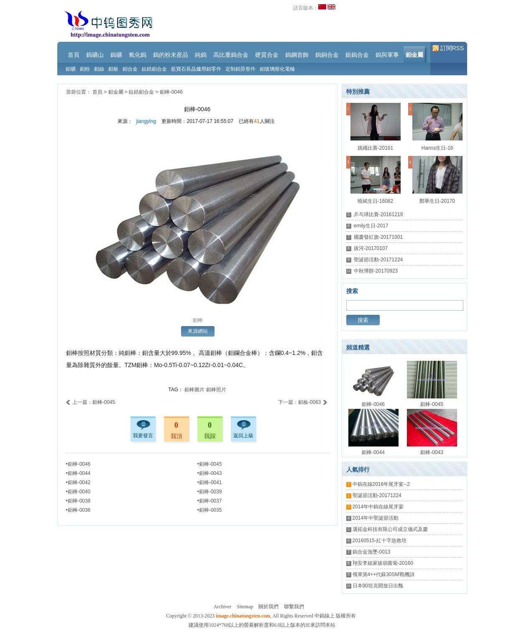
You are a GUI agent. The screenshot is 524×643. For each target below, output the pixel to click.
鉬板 (113, 69)
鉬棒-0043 (431, 452)
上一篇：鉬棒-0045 (90, 402)
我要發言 (143, 436)
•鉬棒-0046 (78, 464)
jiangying (146, 121)
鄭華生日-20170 (437, 201)
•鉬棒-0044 (78, 473)
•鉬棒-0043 (209, 473)
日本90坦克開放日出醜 (378, 586)
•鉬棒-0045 (209, 464)
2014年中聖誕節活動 (376, 518)
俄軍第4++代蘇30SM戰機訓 (383, 574)
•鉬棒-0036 (78, 510)
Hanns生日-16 (437, 148)
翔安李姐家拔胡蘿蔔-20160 (383, 563)
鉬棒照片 (216, 390)
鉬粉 (85, 69)
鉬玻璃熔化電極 (277, 69)
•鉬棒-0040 (78, 492)
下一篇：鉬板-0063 (302, 402)
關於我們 (268, 607)
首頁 (97, 92)
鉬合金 (130, 69)
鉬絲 (99, 69)
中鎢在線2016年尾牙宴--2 (381, 484)
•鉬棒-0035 (209, 510)
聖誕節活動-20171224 (378, 260)
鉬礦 (71, 69)
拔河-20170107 (371, 248)
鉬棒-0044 (373, 452)
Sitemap (245, 607)
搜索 (363, 320)
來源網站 (198, 331)
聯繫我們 (294, 607)
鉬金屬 (115, 92)
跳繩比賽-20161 (375, 148)
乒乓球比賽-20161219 (378, 214)
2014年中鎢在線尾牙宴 (378, 507)
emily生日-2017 (371, 226)
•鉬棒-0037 (209, 501)
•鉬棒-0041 (209, 482)
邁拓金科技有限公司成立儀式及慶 (390, 529)
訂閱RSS (448, 48)
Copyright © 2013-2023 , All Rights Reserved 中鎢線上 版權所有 (260, 616)
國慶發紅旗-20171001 (378, 237)
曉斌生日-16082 (375, 201)
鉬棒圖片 (194, 390)
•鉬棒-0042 (78, 482)
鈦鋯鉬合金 (154, 69)
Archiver (223, 607)
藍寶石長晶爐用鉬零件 (196, 69)
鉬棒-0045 (431, 404)
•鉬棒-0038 (78, 501)
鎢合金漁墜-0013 (372, 552)
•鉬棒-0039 (209, 492)
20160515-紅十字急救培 (379, 540)
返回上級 (243, 436)
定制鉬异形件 (240, 69)
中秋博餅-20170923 (376, 271)
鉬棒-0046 (171, 92)
